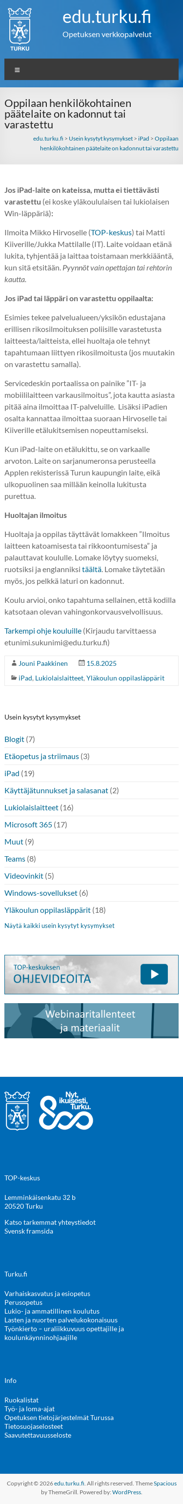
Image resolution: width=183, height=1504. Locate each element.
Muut (13, 841)
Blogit (14, 738)
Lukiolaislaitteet (59, 678)
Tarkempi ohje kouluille (42, 630)
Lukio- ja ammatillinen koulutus (52, 1311)
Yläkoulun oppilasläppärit (125, 678)
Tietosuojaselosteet (33, 1426)
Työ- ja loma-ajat (29, 1408)
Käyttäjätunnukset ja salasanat (56, 790)
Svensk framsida (28, 1231)
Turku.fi (15, 1274)
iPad (25, 678)
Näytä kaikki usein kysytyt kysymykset (59, 925)
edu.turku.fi (107, 16)
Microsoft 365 (28, 824)
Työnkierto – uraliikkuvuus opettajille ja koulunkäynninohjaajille (64, 1332)
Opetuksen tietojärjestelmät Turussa (59, 1417)
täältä (92, 569)
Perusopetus (23, 1302)
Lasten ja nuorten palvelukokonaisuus (61, 1320)
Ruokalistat (21, 1400)
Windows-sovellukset (41, 892)
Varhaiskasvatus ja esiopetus (47, 1293)
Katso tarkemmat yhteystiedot (50, 1222)
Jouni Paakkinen (43, 663)
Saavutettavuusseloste (37, 1435)
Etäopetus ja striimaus (41, 756)
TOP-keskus (111, 232)
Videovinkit (23, 875)
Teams (14, 858)
